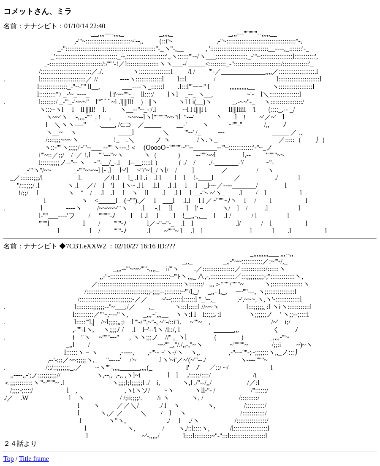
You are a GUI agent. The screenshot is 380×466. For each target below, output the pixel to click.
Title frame (34, 458)
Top (8, 458)
